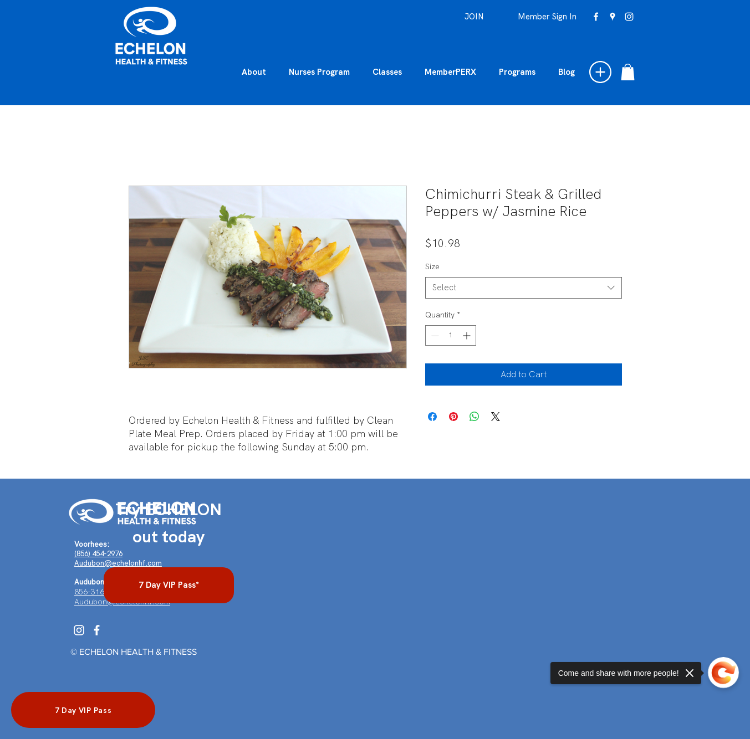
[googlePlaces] (612, 16)
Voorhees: (91, 544)
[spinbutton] (451, 335)
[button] (600, 72)
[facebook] (595, 16)
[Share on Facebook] (432, 416)
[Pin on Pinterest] (453, 416)
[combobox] (523, 288)
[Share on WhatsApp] (474, 416)
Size (432, 266)
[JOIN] (474, 17)
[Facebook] (97, 630)
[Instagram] (79, 630)
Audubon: (90, 582)
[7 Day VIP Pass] (83, 710)
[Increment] (468, 335)
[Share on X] (495, 416)
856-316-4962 (99, 592)
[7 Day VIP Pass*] (169, 585)
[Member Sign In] (547, 17)
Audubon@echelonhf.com (118, 563)
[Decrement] (434, 335)
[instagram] (629, 16)
